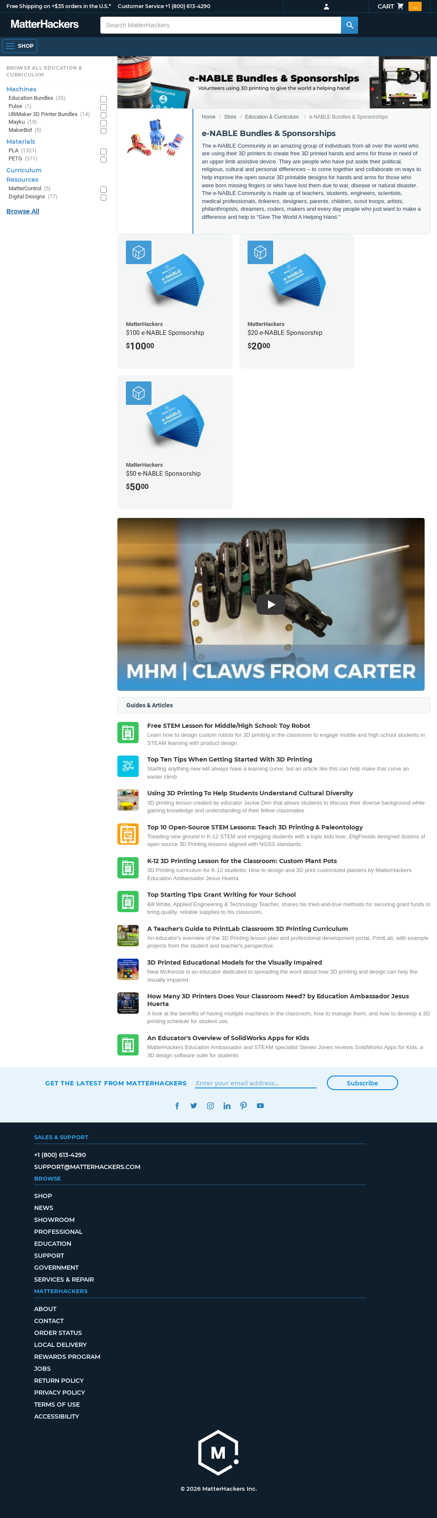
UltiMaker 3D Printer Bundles (49, 115)
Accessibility (56, 1416)
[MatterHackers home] (218, 1453)
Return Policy (59, 1380)
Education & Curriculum (272, 117)
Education (52, 1244)
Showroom (54, 1220)
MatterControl (30, 189)
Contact (49, 1321)
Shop (43, 1196)
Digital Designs (33, 197)
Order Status (58, 1333)
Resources (22, 179)
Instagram (210, 1105)
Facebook (176, 1105)
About (45, 1309)
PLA (23, 151)
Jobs (42, 1369)
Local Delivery (60, 1345)
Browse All (22, 211)
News (43, 1208)
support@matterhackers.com (87, 1167)
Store (230, 117)
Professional (58, 1232)
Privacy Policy (59, 1392)
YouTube (260, 1105)
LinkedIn (226, 1105)
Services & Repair (64, 1279)
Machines (21, 89)
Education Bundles (37, 98)
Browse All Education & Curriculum (44, 71)
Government (56, 1267)
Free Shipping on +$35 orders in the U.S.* (58, 6)
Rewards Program (67, 1357)
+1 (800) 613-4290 (187, 6)
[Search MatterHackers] (349, 25)
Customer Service (141, 6)
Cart (400, 6)
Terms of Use (57, 1404)
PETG (23, 159)
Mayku (23, 122)
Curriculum (24, 170)
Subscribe (362, 1083)
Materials (20, 141)
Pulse (20, 106)
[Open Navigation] (19, 46)
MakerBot (25, 130)
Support (49, 1255)
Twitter (193, 1105)
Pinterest (243, 1105)
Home (209, 117)
